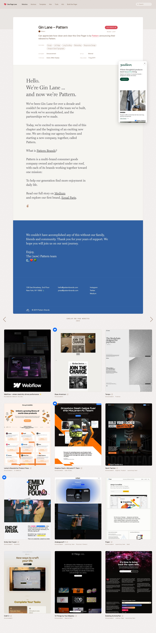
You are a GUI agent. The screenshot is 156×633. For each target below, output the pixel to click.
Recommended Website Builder (13, 396)
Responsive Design (90, 45)
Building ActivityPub (113, 616)
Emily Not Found (10, 542)
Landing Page (119, 618)
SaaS (128, 544)
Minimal (90, 53)
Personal (17, 544)
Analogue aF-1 (60, 542)
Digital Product (120, 470)
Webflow (55, 330)
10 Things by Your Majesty (64, 616)
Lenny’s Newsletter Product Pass (16, 468)
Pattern (43, 31)
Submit (78, 320)
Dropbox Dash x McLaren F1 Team (67, 468)
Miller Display (55, 58)
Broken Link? (111, 32)
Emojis (50, 45)
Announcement (51, 53)
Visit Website (111, 27)
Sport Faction (110, 468)
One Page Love (12, 4)
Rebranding (77, 45)
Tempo (107, 394)
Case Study (68, 470)
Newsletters (68, 618)
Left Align (57, 45)
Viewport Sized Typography (56, 48)
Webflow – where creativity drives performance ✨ (22, 394)
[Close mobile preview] (144, 63)
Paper (107, 542)
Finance (117, 396)
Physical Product (81, 544)
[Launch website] (68, 394)
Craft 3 (6, 616)
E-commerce (17, 470)
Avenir (48, 58)
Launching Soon (132, 470)
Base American (60, 394)
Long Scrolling (67, 45)
